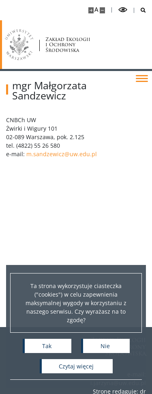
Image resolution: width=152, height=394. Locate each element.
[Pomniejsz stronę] (102, 10)
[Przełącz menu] (142, 78)
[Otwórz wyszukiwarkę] (140, 10)
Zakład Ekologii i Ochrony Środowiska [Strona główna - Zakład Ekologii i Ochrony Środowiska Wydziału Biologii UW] (67, 45)
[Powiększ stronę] (91, 10)
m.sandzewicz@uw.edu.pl (67, 154)
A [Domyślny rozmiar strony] (96, 9)
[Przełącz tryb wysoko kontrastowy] (122, 10)
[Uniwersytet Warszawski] (19, 44)
